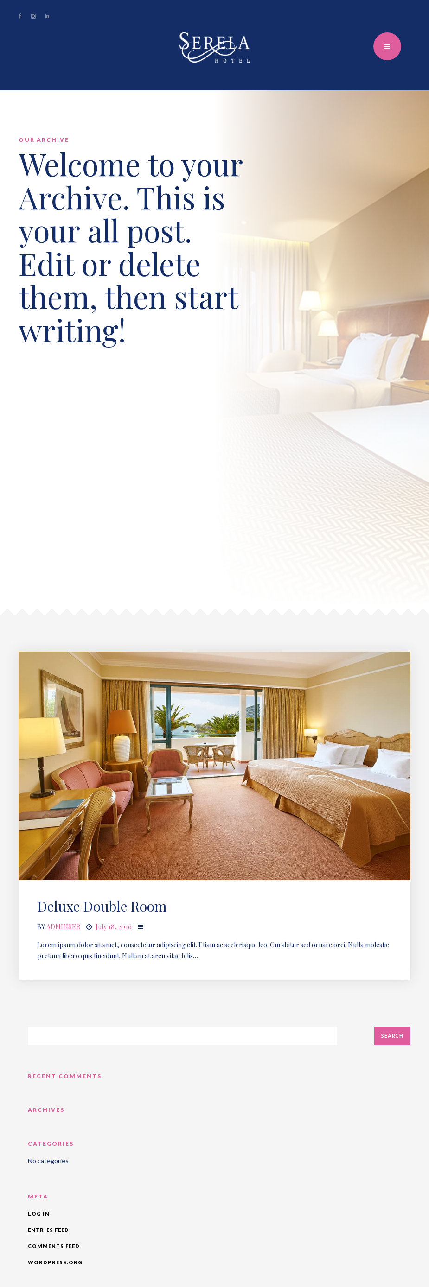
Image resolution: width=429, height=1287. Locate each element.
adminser (63, 926)
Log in (39, 1214)
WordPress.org (55, 1262)
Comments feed (54, 1246)
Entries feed (48, 1230)
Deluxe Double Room (102, 906)
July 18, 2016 (114, 926)
